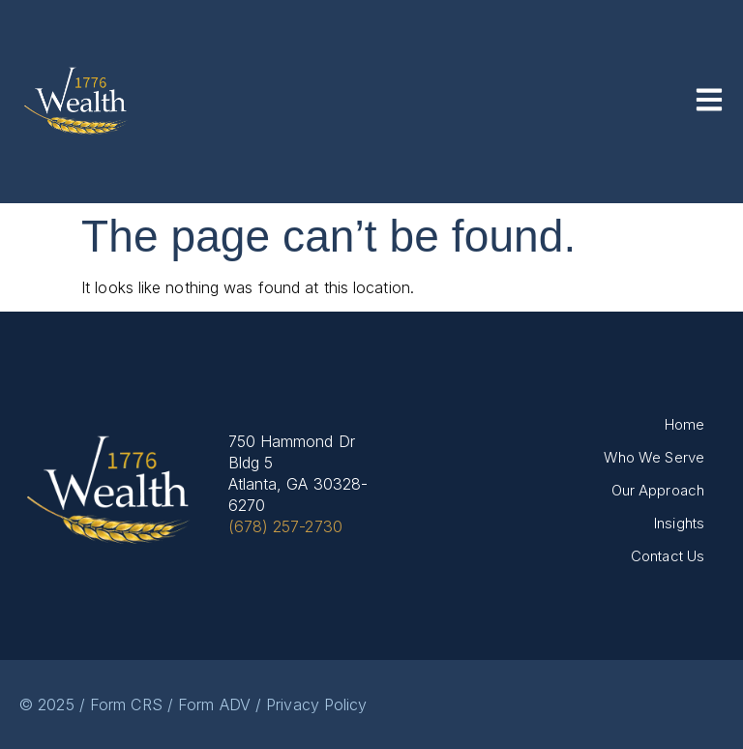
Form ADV (214, 704)
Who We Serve (654, 457)
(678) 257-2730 (285, 526)
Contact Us (667, 556)
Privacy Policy (316, 704)
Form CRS (126, 704)
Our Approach (657, 490)
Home (684, 424)
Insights (679, 523)
